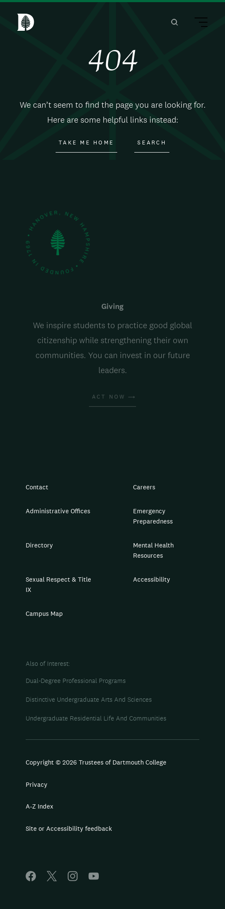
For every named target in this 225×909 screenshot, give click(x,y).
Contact (37, 487)
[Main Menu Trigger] (197, 23)
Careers (144, 487)
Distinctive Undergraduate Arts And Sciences (89, 699)
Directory (39, 545)
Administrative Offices (58, 511)
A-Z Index (39, 806)
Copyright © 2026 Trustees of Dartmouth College (96, 762)
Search (151, 142)
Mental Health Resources (153, 550)
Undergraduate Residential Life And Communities (96, 718)
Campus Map (44, 613)
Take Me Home (86, 142)
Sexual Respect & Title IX (58, 584)
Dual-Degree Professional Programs (76, 681)
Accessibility (151, 579)
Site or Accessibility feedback (69, 828)
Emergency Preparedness (153, 516)
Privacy (36, 784)
